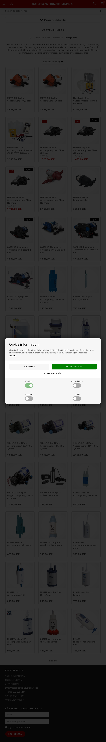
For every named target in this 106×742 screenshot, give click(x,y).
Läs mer (12, 355)
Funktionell (29, 397)
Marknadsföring (77, 384)
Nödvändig (29, 384)
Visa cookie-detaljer (53, 373)
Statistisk (77, 397)
